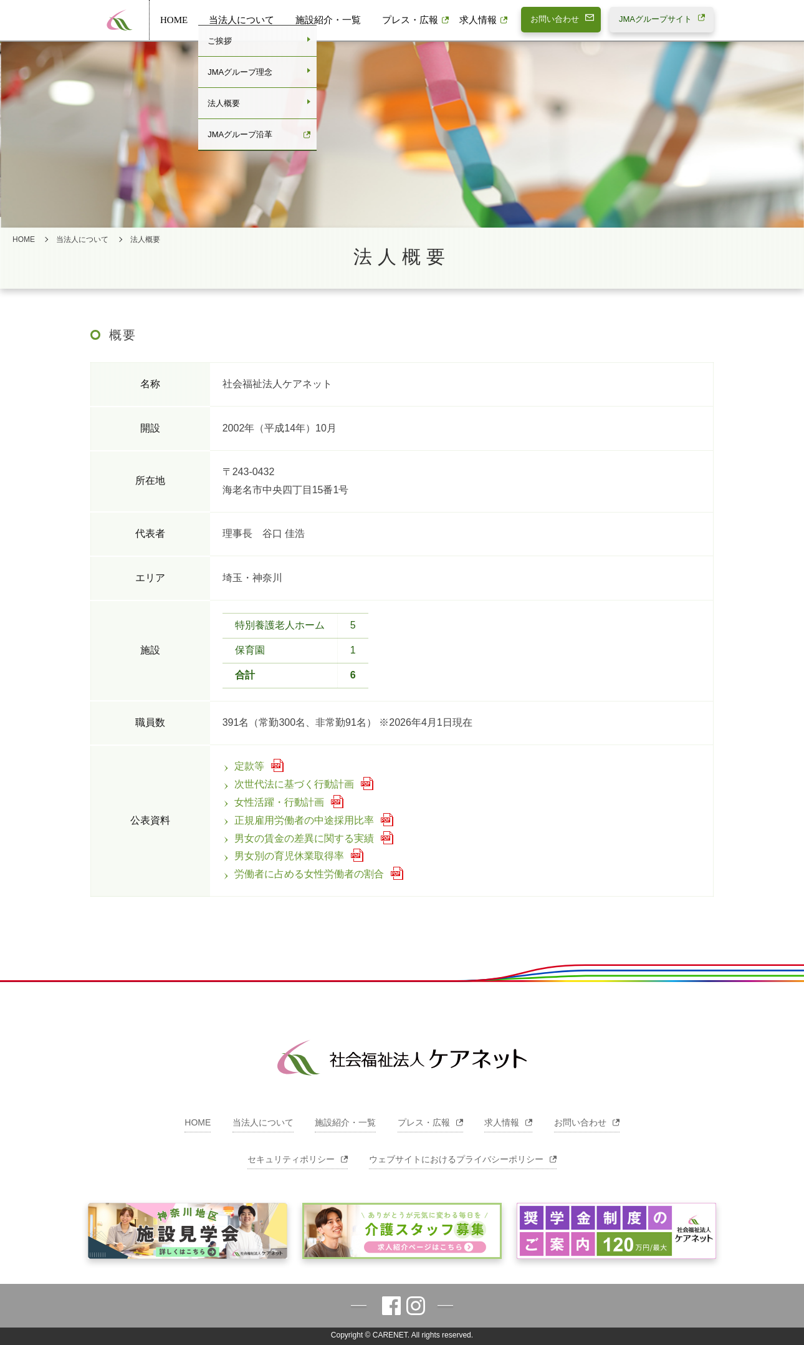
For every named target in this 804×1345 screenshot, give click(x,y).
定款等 (243, 766)
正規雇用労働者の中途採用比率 (298, 820)
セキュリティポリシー (297, 1159)
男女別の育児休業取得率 (283, 856)
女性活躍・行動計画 (273, 802)
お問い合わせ (587, 1122)
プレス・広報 (410, 20)
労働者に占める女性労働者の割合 (303, 874)
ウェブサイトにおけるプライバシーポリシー (463, 1159)
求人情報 (478, 20)
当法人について (241, 20)
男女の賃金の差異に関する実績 (298, 838)
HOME (174, 20)
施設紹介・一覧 (328, 20)
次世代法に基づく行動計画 (288, 784)
